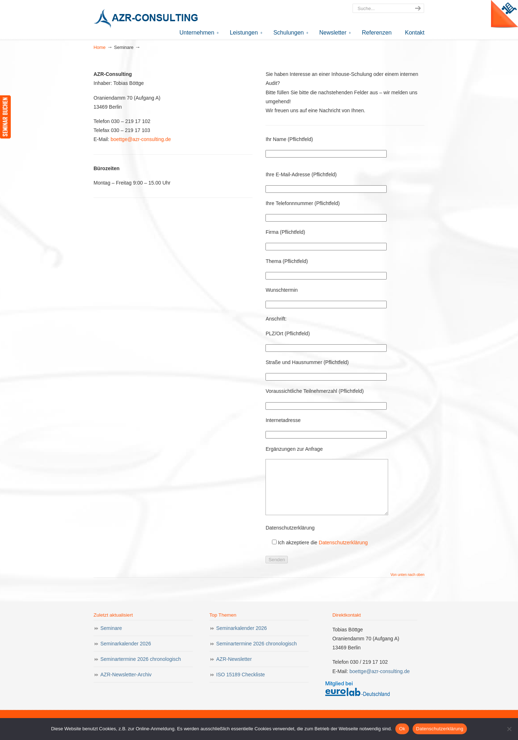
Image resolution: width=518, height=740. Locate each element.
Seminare (111, 639)
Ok (402, 728)
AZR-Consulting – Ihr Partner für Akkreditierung (147, 19)
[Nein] (509, 728)
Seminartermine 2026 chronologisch (140, 670)
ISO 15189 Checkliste (240, 685)
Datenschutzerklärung (343, 553)
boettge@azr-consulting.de (140, 139)
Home (100, 47)
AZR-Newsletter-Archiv (125, 685)
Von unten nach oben (407, 585)
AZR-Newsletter (234, 670)
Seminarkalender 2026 (125, 654)
